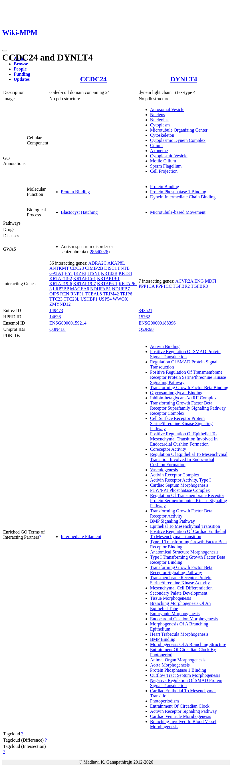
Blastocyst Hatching (79, 212)
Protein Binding (75, 191)
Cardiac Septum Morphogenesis (179, 485)
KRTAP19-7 (84, 283)
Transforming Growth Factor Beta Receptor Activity (181, 513)
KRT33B (109, 273)
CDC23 (77, 268)
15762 (144, 316)
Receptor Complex (167, 413)
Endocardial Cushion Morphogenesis (184, 618)
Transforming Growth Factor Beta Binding (189, 387)
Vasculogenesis (164, 469)
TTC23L (71, 299)
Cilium (156, 145)
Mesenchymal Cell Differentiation (181, 587)
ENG (199, 281)
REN (64, 293)
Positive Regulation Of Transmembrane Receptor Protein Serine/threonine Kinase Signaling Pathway (188, 377)
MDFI (210, 281)
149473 (56, 310)
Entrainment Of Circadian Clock (179, 706)
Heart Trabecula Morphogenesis (179, 634)
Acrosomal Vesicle (167, 109)
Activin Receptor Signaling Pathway (183, 711)
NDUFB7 (121, 288)
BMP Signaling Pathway (172, 521)
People (20, 69)
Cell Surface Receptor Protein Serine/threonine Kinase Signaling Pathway (181, 423)
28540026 (99, 251)
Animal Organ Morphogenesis (177, 659)
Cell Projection (163, 171)
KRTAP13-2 (60, 278)
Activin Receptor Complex (174, 474)
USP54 (105, 299)
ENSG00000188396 (157, 323)
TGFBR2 (181, 286)
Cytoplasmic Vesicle (168, 155)
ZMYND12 (60, 304)
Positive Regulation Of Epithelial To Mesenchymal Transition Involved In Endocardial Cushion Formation (184, 438)
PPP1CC (164, 286)
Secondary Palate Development (178, 593)
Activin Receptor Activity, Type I (180, 480)
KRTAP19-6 (60, 283)
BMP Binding (162, 639)
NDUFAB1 (100, 288)
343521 (145, 310)
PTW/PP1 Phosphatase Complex (180, 490)
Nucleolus (159, 119)
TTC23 (55, 299)
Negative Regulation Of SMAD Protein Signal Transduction (186, 683)
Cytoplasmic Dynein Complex (178, 140)
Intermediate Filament (81, 536)
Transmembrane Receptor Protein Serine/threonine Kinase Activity (180, 580)
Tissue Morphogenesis (170, 598)
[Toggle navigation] (4, 50)
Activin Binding (165, 346)
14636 (55, 316)
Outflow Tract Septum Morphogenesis (185, 675)
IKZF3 (80, 273)
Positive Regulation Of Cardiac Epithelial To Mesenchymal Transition (188, 534)
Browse (21, 63)
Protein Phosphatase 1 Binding (178, 191)
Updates (22, 79)
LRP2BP (61, 288)
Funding (22, 74)
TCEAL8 (93, 293)
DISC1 (110, 268)
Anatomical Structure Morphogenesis (184, 551)
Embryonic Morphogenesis (175, 613)
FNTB (124, 268)
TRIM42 (111, 293)
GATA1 (56, 273)
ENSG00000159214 (67, 323)
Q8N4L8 (57, 329)
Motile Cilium (163, 160)
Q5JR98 (146, 329)
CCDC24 (93, 79)
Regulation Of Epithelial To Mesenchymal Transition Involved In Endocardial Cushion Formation (188, 459)
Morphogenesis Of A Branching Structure (188, 644)
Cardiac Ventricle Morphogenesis (180, 716)
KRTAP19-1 (108, 278)
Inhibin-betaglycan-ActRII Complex (183, 397)
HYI (68, 273)
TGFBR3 (199, 286)
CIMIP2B (94, 268)
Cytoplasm (160, 124)
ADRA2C (97, 263)
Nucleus (157, 114)
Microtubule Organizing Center (178, 130)
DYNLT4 (183, 79)
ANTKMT (59, 268)
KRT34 (125, 273)
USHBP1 (89, 299)
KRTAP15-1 (84, 278)
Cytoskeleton (162, 135)
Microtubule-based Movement (177, 212)
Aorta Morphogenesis (170, 665)
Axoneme (159, 150)
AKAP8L (116, 263)
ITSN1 (93, 273)
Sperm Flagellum (166, 166)
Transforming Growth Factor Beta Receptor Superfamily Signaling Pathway (188, 405)
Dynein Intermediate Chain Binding (183, 196)
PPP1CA (147, 286)
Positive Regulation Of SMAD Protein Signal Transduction (185, 354)
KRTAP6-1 (107, 283)
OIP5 (54, 293)
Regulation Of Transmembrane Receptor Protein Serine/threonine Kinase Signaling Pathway (188, 500)
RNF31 (77, 293)
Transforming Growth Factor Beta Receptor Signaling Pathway (181, 570)
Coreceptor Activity (168, 449)
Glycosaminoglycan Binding (176, 392)
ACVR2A (184, 281)
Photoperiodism (164, 701)
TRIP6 (126, 293)
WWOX (120, 299)
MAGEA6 (79, 288)
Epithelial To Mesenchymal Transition (185, 526)
